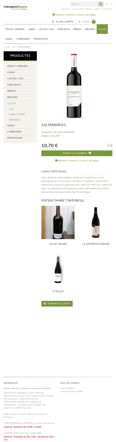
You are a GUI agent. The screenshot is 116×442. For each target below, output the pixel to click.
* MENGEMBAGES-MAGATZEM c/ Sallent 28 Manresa (29, 423)
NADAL (11, 126)
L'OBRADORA (14, 132)
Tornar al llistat (57, 303)
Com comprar (67, 388)
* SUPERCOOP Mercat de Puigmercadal (22, 433)
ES (111, 4)
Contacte (106, 9)
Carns (11, 72)
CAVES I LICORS (17, 114)
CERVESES (14, 120)
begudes (12, 97)
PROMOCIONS (15, 138)
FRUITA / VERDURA (17, 66)
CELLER (6, 47)
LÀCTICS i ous (15, 79)
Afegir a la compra (77, 153)
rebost (11, 91)
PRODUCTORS (78, 9)
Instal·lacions (93, 9)
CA (106, 4)
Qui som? (65, 9)
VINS (14, 47)
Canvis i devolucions (71, 391)
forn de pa (14, 85)
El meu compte (62, 21)
